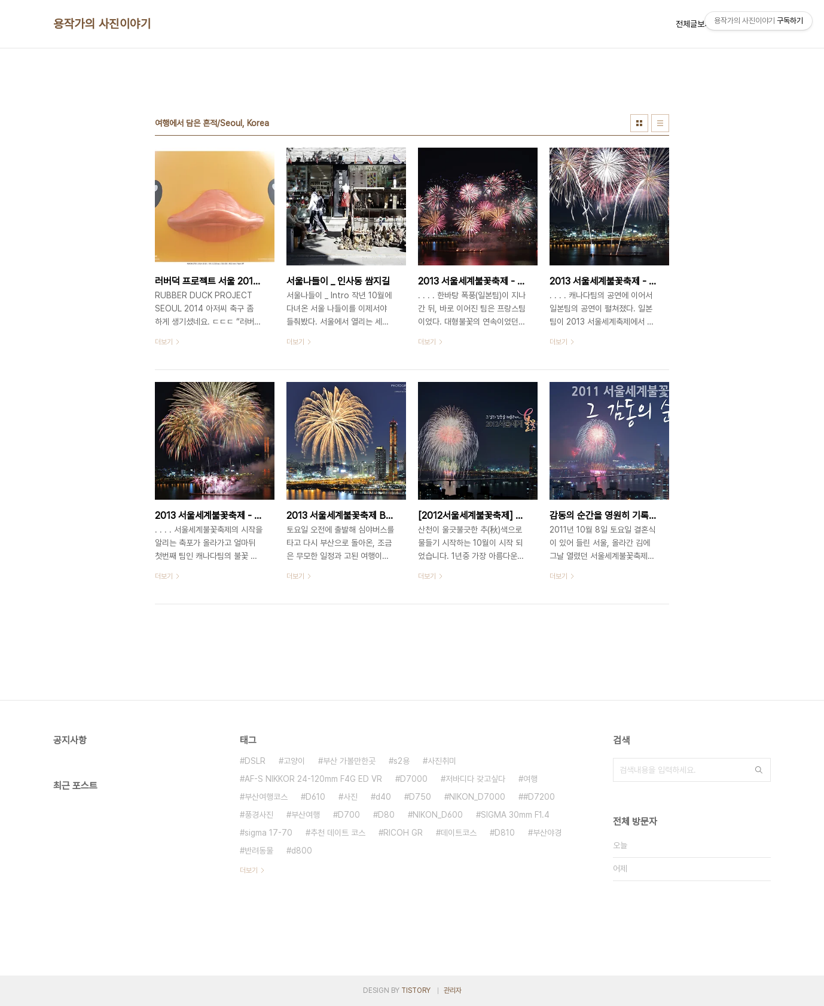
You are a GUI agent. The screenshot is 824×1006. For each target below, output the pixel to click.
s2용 (401, 761)
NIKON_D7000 (477, 797)
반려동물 (259, 850)
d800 (301, 850)
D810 (505, 832)
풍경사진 (259, 815)
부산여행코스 (266, 797)
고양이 (294, 761)
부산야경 (547, 832)
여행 (530, 779)
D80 (386, 815)
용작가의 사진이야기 (102, 24)
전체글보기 (694, 24)
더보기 (249, 870)
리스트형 (660, 123)
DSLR (255, 761)
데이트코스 (459, 832)
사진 (350, 797)
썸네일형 (639, 123)
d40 (383, 797)
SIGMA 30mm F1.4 (515, 815)
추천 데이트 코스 (337, 832)
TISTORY (416, 990)
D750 (420, 797)
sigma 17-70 (268, 832)
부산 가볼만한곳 (349, 761)
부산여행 (305, 815)
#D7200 (539, 797)
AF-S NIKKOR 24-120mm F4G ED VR (313, 779)
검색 (758, 770)
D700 (349, 815)
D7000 (414, 779)
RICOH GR (403, 832)
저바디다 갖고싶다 (475, 779)
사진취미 (442, 761)
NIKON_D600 (438, 815)
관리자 (453, 990)
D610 (315, 797)
